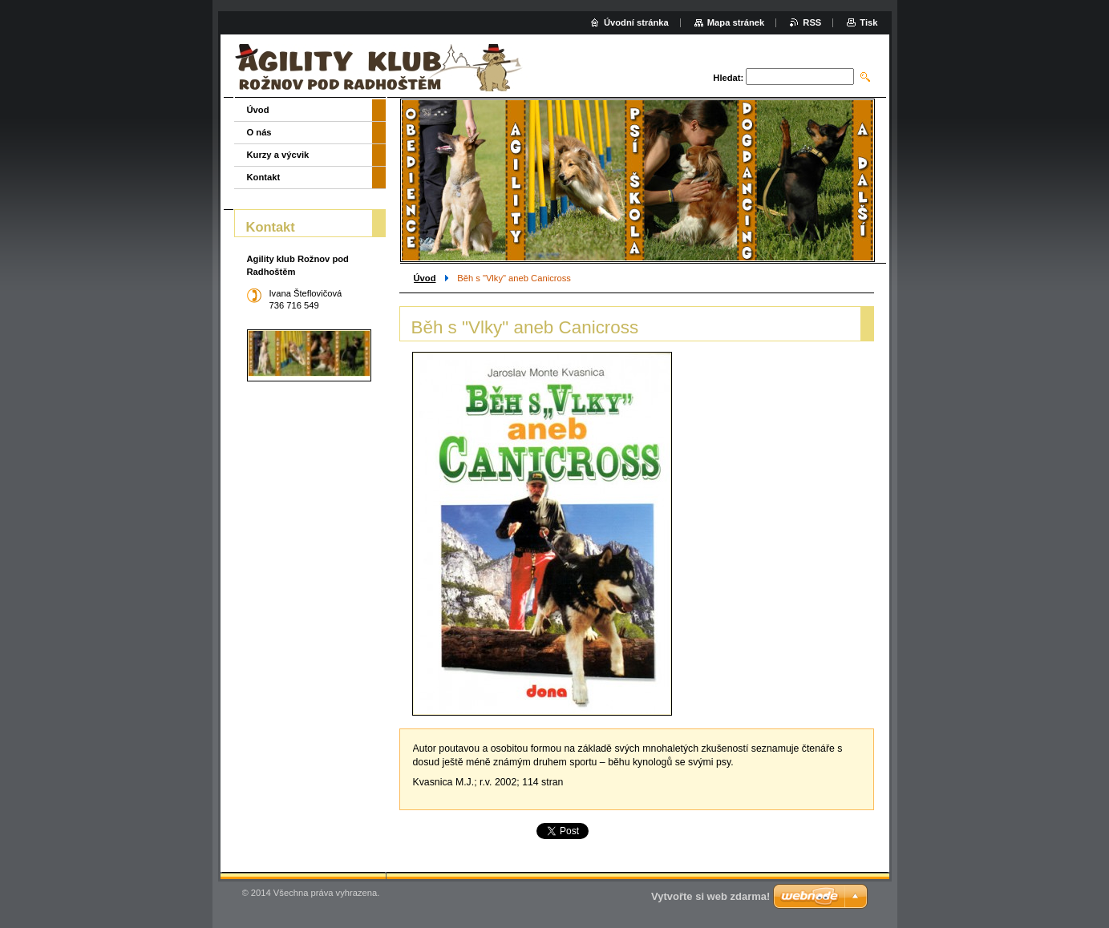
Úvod (425, 278)
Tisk (868, 22)
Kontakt (264, 177)
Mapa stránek (736, 22)
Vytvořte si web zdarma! (710, 896)
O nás (259, 132)
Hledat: (728, 78)
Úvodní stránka (636, 22)
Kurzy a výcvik (278, 154)
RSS (812, 22)
